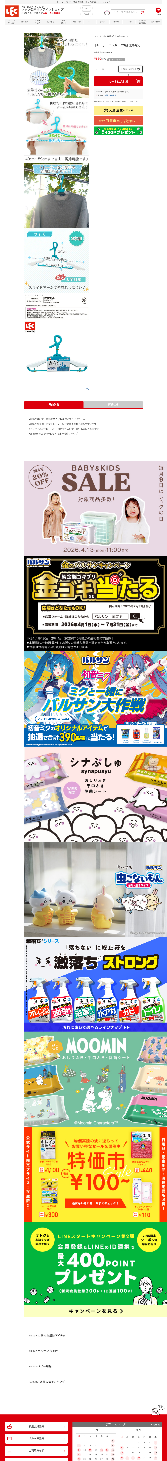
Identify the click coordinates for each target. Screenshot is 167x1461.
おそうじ (50, 22)
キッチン (103, 22)
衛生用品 (24, 22)
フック (129, 22)
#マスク (86, 14)
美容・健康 (155, 22)
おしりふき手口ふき (11, 22)
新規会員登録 (36, 1426)
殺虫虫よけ (63, 22)
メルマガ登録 (36, 1438)
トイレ (90, 22)
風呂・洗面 (76, 22)
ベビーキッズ (37, 22)
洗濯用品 (116, 22)
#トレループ (86, 8)
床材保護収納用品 (142, 22)
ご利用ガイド (36, 1450)
